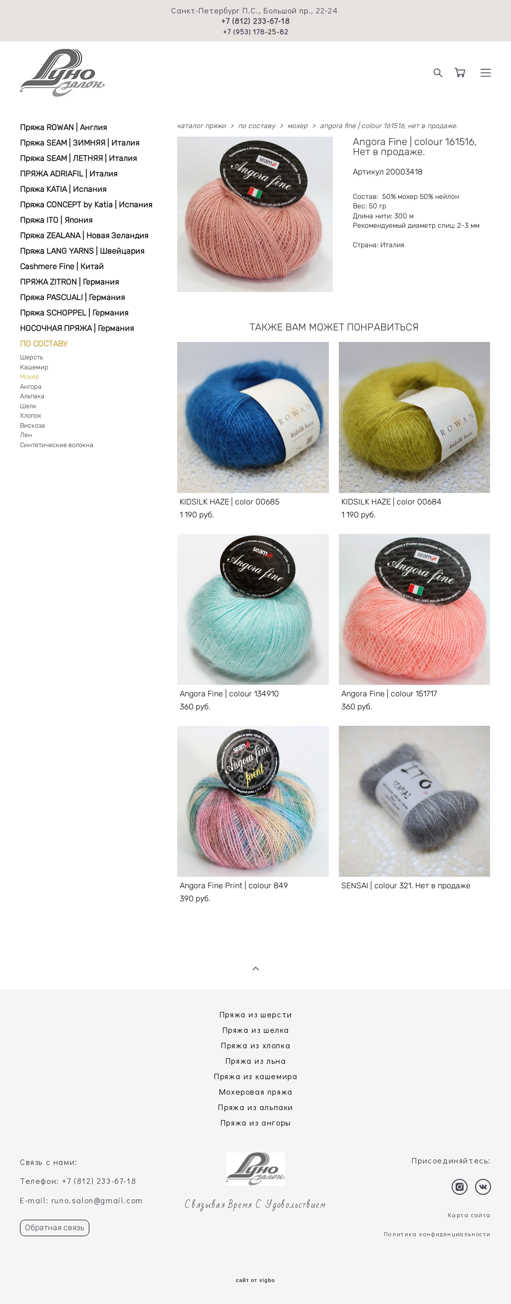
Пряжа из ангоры (256, 1122)
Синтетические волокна (56, 445)
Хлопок (30, 415)
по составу (256, 126)
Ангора (30, 386)
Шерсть (31, 357)
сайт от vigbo (255, 1280)
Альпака (32, 396)
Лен (26, 435)
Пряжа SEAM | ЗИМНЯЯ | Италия (79, 143)
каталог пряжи (201, 126)
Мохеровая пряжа (256, 1091)
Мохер (29, 376)
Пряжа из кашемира (255, 1076)
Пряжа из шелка (256, 1029)
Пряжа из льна (256, 1060)
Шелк (28, 406)
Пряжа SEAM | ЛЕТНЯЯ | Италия (78, 158)
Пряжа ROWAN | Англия (63, 127)
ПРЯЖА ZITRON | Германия (69, 282)
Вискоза (32, 425)
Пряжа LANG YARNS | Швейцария (82, 251)
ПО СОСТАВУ (43, 343)
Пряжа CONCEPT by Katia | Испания (86, 204)
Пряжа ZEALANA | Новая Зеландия (84, 235)
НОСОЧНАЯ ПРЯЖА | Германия (77, 328)
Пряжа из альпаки (255, 1107)
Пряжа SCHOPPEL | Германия (74, 313)
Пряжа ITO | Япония (56, 220)
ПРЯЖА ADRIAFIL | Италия (68, 173)
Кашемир (34, 367)
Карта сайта (469, 1215)
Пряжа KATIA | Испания (63, 189)
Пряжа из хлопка (255, 1045)
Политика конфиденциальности (437, 1234)
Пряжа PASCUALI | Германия (72, 297)
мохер (297, 126)
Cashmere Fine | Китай (62, 266)
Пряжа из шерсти (256, 1014)
